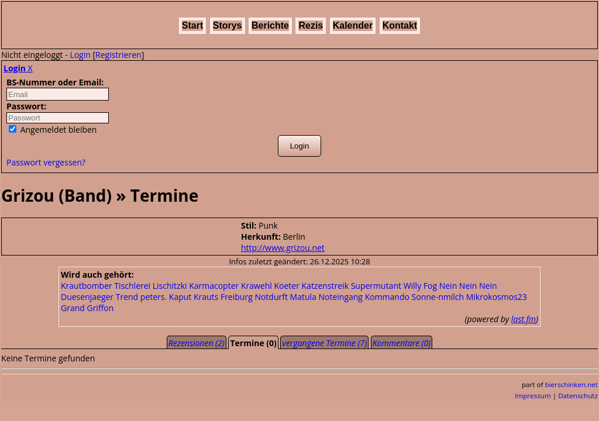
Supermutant (376, 285)
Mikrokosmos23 (496, 296)
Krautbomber (86, 285)
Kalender (353, 25)
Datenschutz (578, 395)
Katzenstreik (325, 285)
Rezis (310, 25)
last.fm (523, 319)
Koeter (286, 285)
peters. (153, 296)
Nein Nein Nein (468, 285)
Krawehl (256, 285)
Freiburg (237, 296)
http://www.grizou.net (283, 247)
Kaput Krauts (193, 296)
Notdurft (271, 296)
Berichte (270, 25)
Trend (127, 296)
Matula (303, 296)
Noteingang (340, 296)
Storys (227, 25)
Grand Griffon (87, 307)
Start (192, 25)
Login (80, 54)
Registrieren (118, 54)
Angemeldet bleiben (53, 129)
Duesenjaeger (87, 296)
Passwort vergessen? (45, 162)
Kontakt (400, 25)
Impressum (533, 395)
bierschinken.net (571, 384)
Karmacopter (214, 285)
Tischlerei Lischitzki (150, 285)
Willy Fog (420, 285)
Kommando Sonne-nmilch (414, 296)
